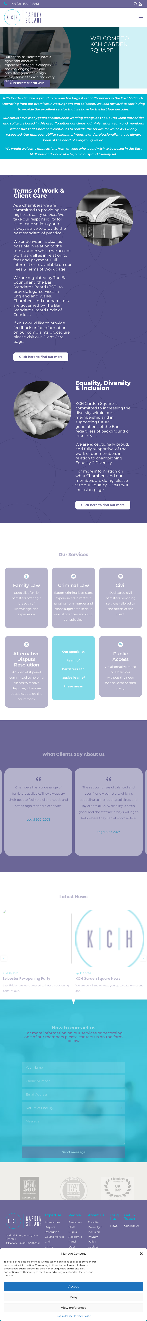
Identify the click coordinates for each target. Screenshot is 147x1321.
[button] (141, 1254)
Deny (73, 1297)
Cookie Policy (64, 1315)
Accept (73, 1286)
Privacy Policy (82, 1315)
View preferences (73, 1307)
